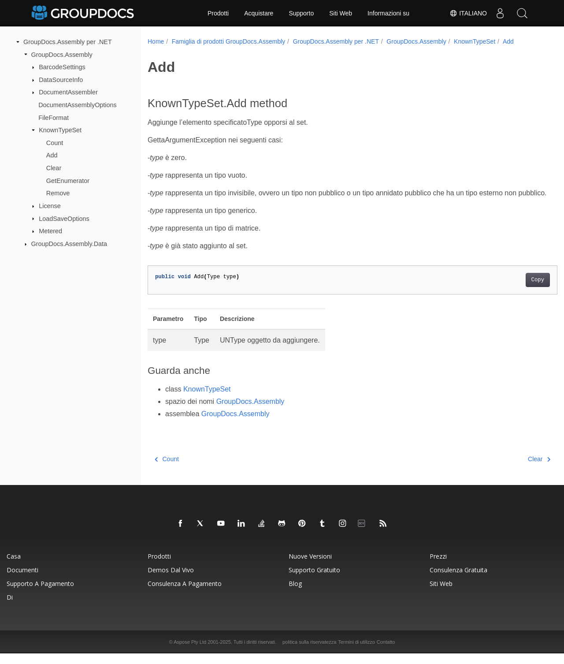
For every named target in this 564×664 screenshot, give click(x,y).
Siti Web (340, 13)
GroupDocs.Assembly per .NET (67, 41)
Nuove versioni (310, 567)
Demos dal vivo (171, 580)
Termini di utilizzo (356, 652)
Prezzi (438, 567)
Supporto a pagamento (40, 594)
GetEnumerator (67, 180)
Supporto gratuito (314, 580)
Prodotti (218, 13)
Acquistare (258, 13)
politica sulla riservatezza (309, 652)
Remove (58, 193)
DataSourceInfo (61, 79)
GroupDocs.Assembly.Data (69, 243)
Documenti (22, 580)
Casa (14, 567)
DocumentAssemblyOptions (77, 104)
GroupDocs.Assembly (62, 54)
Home (156, 41)
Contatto (386, 652)
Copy (509, 290)
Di (10, 608)
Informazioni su (388, 13)
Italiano (468, 13)
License (50, 205)
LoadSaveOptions (64, 218)
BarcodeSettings (62, 67)
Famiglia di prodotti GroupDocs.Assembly (229, 41)
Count (54, 142)
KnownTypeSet (60, 130)
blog (295, 594)
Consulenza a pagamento (185, 594)
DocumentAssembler (68, 92)
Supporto (301, 13)
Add (52, 155)
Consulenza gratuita (458, 580)
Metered (50, 231)
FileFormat (53, 117)
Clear (53, 168)
